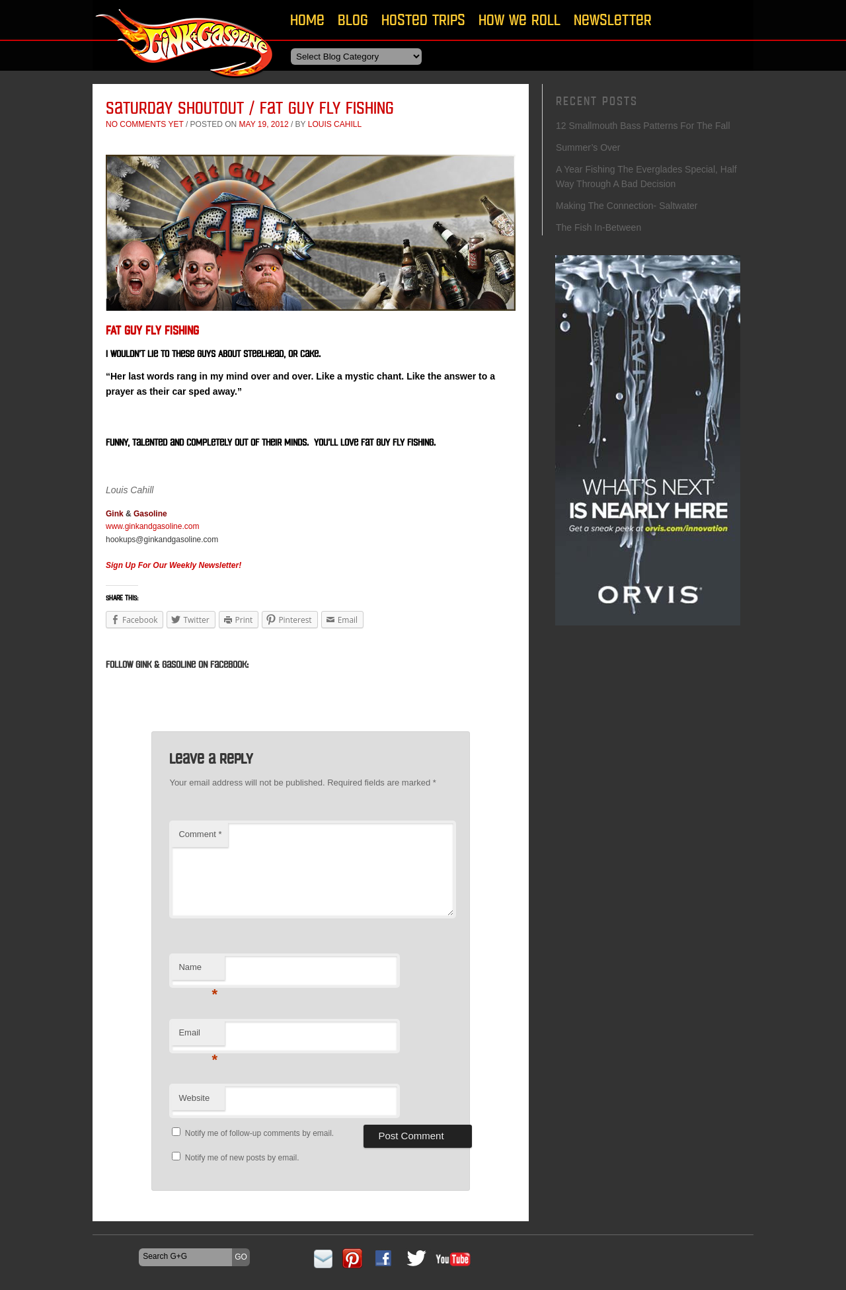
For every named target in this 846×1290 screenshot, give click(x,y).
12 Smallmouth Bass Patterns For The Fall (643, 125)
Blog (353, 19)
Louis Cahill (335, 124)
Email (197, 1036)
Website (194, 1098)
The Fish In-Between (600, 227)
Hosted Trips (423, 19)
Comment (199, 834)
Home (307, 19)
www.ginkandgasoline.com (152, 526)
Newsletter (613, 19)
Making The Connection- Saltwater (627, 205)
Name (197, 971)
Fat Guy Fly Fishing (152, 330)
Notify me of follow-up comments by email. (259, 1133)
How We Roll (519, 19)
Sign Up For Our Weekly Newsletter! (173, 565)
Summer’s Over (588, 147)
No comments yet (145, 124)
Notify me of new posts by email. (242, 1157)
